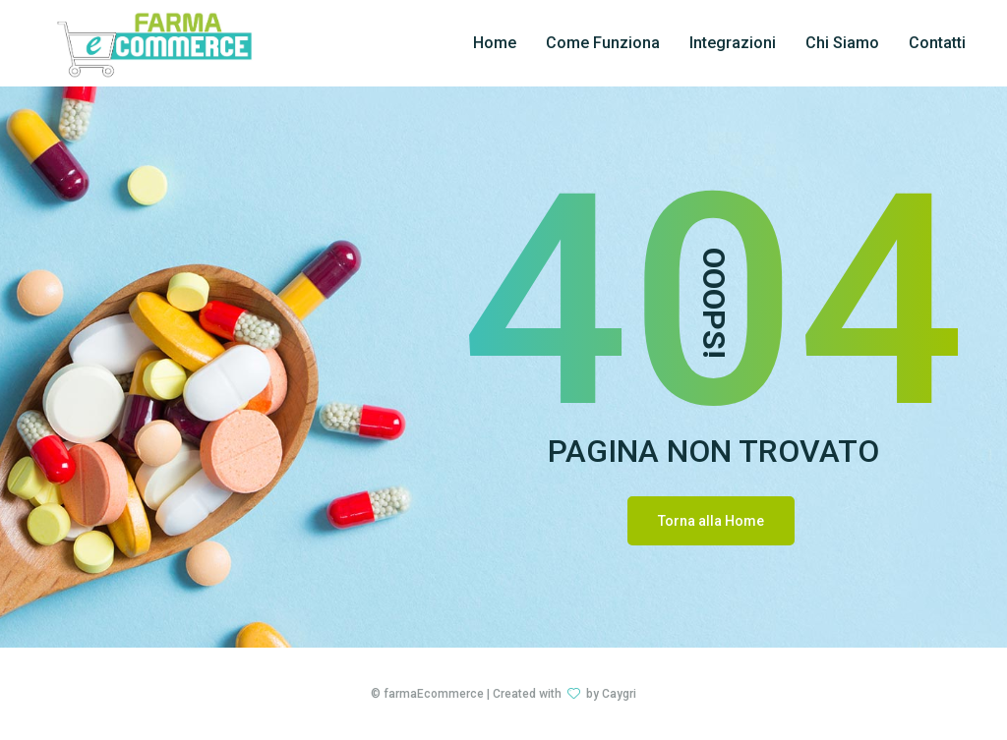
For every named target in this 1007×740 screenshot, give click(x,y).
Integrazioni (732, 42)
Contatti (937, 42)
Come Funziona (603, 42)
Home (494, 42)
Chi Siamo (842, 42)
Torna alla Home (711, 521)
